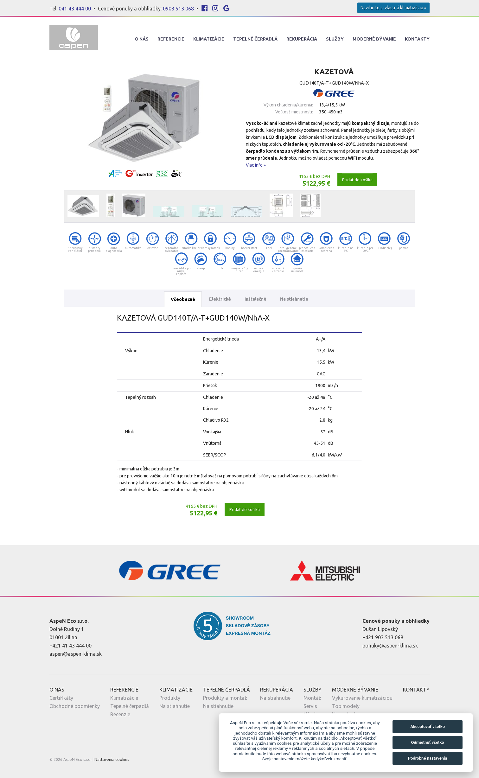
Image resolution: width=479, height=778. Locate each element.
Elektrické (220, 299)
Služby (335, 38)
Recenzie (120, 714)
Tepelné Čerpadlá (255, 38)
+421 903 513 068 (382, 637)
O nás (142, 38)
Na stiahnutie (294, 299)
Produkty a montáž (225, 698)
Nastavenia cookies (111, 759)
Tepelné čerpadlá (129, 706)
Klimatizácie (208, 38)
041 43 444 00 (75, 8)
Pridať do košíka (357, 179)
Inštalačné (255, 299)
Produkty (169, 698)
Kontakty (417, 38)
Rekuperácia (301, 38)
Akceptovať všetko (427, 726)
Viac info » (256, 165)
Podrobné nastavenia (427, 758)
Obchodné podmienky (74, 706)
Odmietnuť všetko (427, 742)
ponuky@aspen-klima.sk (390, 645)
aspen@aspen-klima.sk (75, 654)
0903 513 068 (178, 8)
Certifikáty (61, 698)
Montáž (312, 698)
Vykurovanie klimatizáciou (362, 698)
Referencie (170, 38)
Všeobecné (183, 299)
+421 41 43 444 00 (70, 645)
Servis (310, 706)
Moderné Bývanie (374, 38)
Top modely (346, 706)
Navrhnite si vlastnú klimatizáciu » (393, 7)
